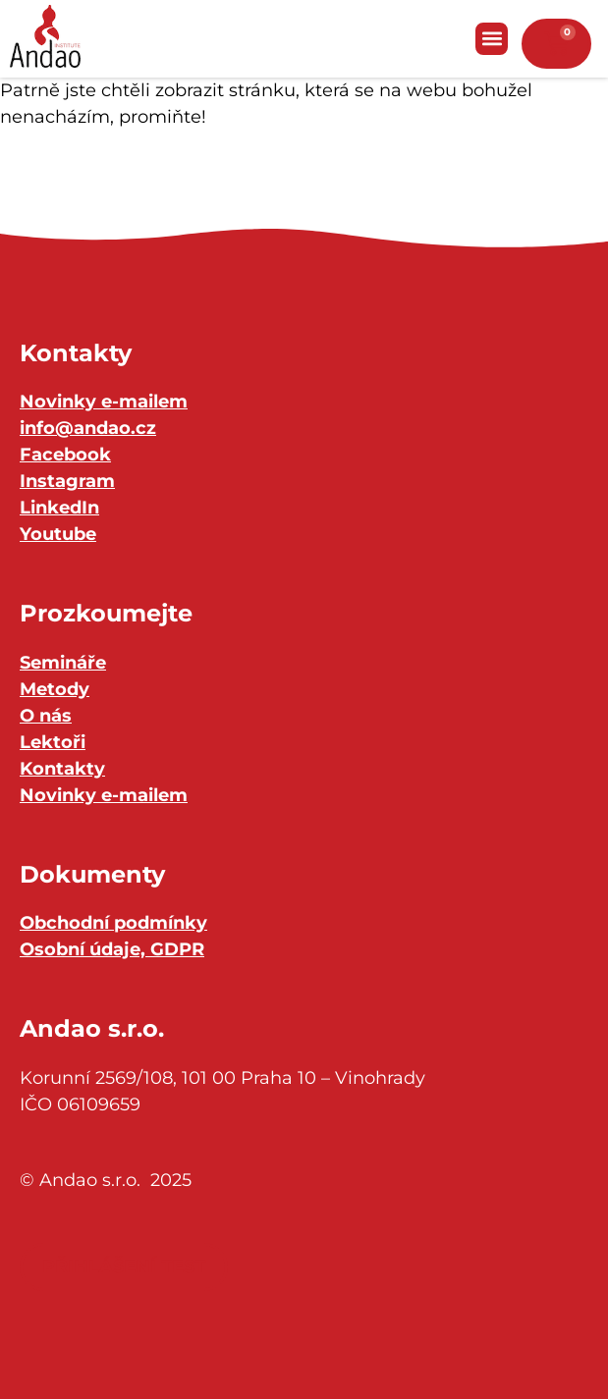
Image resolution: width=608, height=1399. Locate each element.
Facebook (65, 454)
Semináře (63, 662)
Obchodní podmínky (113, 923)
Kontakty (62, 769)
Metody (54, 689)
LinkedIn (59, 507)
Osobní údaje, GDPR (112, 949)
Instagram (67, 481)
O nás (46, 715)
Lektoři (52, 742)
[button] (491, 39)
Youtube (58, 534)
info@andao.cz (88, 428)
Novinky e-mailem (104, 401)
